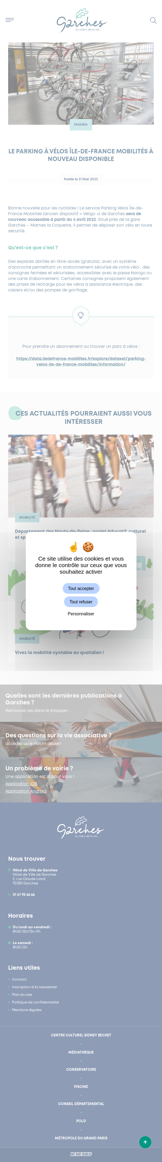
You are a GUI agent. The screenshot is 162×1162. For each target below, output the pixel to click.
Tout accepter (81, 588)
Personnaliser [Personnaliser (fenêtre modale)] (81, 614)
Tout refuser (80, 602)
